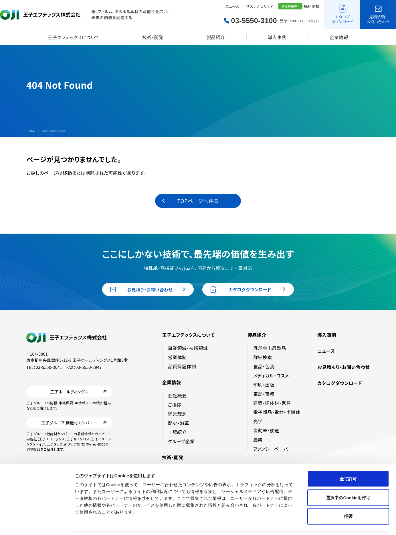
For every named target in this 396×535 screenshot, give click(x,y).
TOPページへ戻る (198, 200)
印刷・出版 (263, 384)
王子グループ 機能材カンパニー (69, 423)
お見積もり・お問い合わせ (343, 366)
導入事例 (277, 37)
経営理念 (177, 413)
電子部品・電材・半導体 (276, 412)
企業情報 (339, 37)
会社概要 (177, 395)
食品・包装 (263, 366)
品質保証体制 (182, 366)
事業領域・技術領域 (188, 348)
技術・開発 (152, 37)
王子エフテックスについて (74, 37)
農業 (258, 439)
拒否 (348, 497)
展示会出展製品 (269, 348)
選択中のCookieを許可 (348, 478)
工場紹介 (177, 432)
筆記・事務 (263, 393)
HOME (31, 130)
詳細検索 (262, 357)
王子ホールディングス (69, 392)
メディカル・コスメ (271, 375)
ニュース (232, 6)
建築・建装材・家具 (272, 402)
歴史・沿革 (178, 422)
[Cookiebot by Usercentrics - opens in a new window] (37, 524)
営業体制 (177, 357)
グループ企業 (181, 441)
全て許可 (348, 460)
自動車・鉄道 (266, 430)
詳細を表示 (276, 523)
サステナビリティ (259, 6)
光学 (258, 421)
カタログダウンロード (339, 382)
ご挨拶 (174, 404)
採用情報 (312, 6)
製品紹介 (215, 37)
